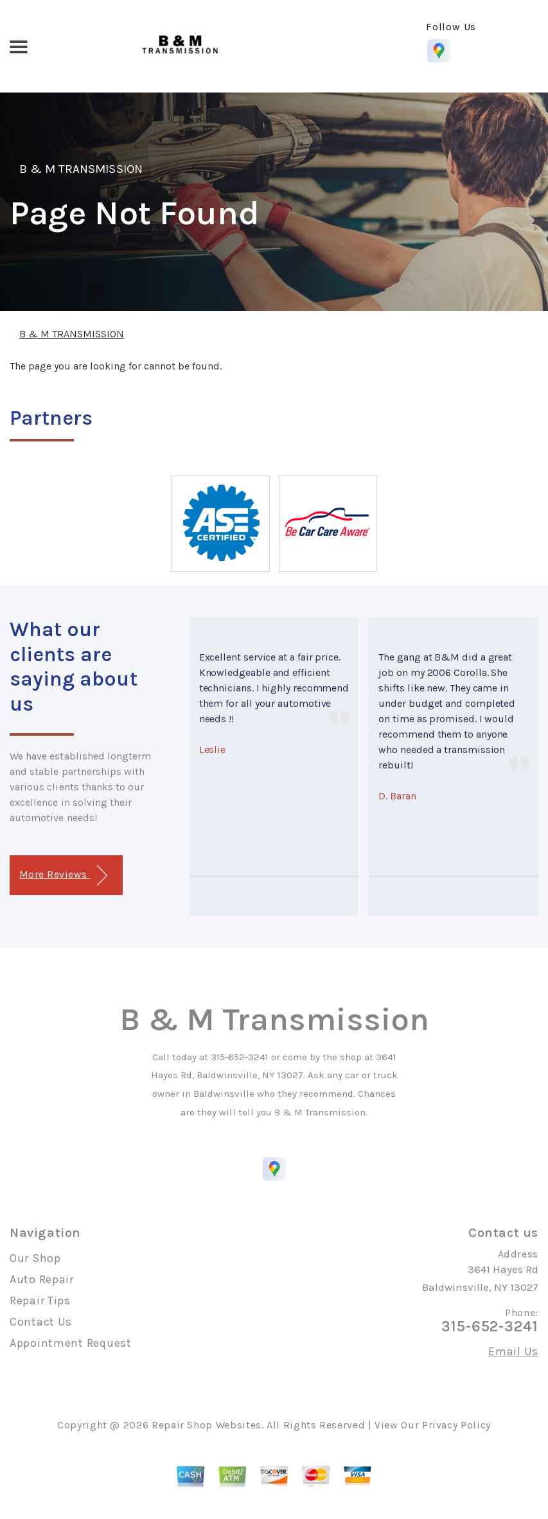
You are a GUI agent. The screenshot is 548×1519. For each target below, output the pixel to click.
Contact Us (41, 1322)
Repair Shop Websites (206, 1425)
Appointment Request (71, 1343)
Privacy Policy (456, 1425)
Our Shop (35, 1258)
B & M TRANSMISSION (81, 169)
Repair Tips (40, 1300)
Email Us (513, 1351)
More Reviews (63, 875)
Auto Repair (42, 1279)
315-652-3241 (240, 1057)
